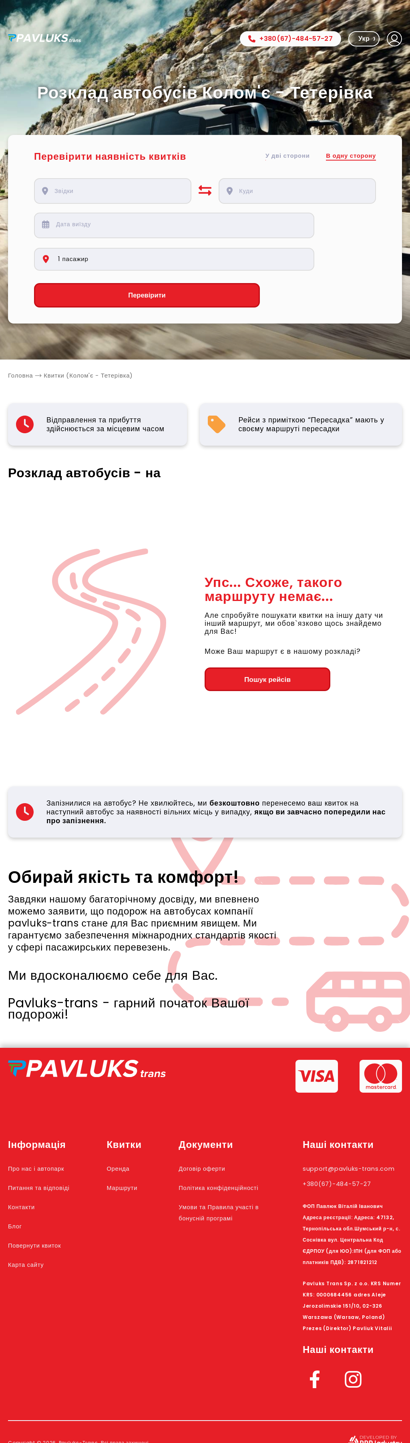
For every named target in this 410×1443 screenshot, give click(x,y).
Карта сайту (31, 1232)
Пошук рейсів (248, 648)
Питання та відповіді (48, 1155)
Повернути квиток (43, 1213)
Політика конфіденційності (221, 1161)
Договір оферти (218, 1136)
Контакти (26, 1174)
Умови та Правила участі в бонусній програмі (223, 1197)
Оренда (133, 1136)
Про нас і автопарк (45, 1136)
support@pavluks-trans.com (343, 1142)
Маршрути (138, 1155)
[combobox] (117, 191)
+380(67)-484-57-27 (290, 38)
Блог (17, 1194)
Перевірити (112, 263)
